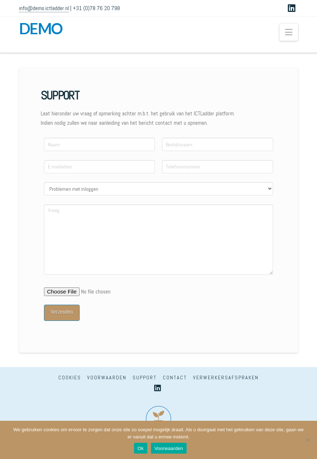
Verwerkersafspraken (226, 377)
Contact (175, 377)
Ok (141, 448)
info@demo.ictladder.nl (44, 8)
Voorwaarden (106, 377)
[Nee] (308, 439)
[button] (289, 32)
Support (145, 377)
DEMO (41, 28)
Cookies (69, 377)
